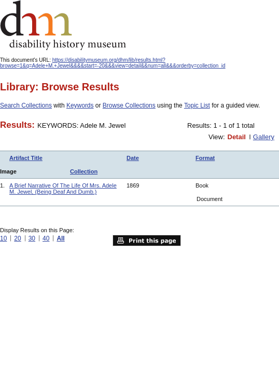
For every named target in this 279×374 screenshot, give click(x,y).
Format (205, 158)
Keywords (80, 105)
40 (46, 238)
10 (3, 238)
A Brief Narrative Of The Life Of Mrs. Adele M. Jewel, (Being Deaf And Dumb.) (63, 188)
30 (32, 238)
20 (17, 238)
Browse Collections (129, 105)
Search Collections (26, 105)
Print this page (147, 240)
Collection (83, 171)
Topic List (197, 105)
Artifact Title (26, 158)
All (60, 238)
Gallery (263, 137)
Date (133, 158)
